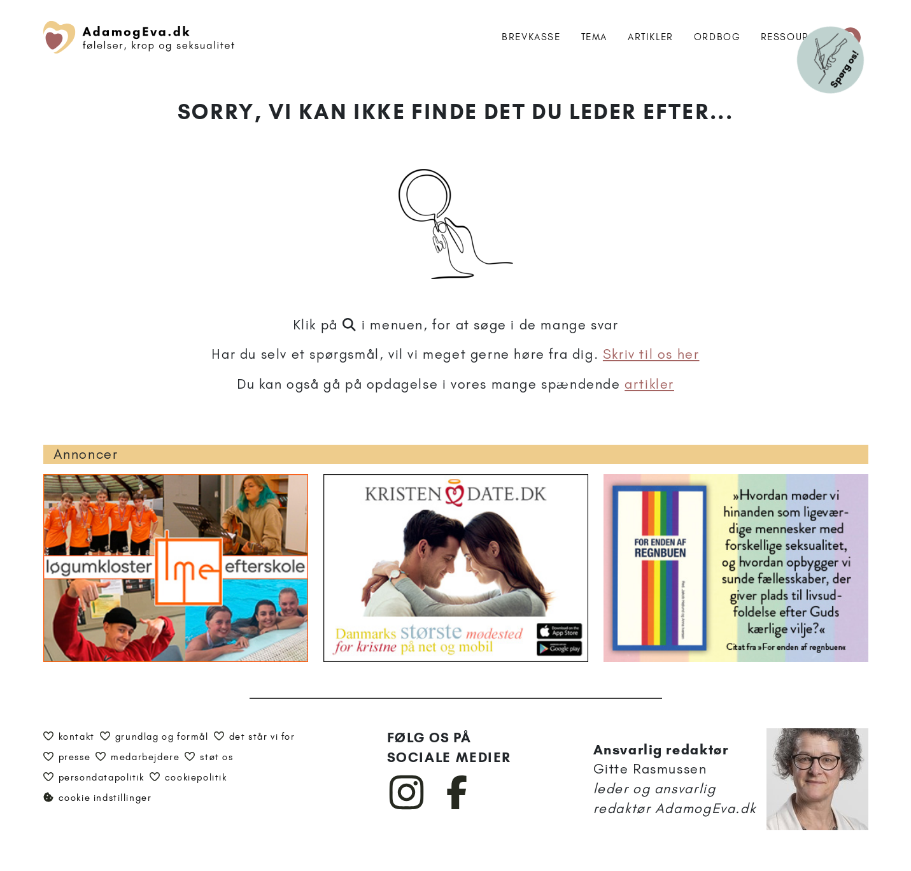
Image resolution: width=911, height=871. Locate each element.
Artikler (651, 37)
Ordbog (717, 37)
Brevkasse (531, 37)
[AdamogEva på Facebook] (457, 806)
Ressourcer (795, 37)
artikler (649, 383)
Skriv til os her (651, 354)
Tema (594, 37)
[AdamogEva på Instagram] (407, 806)
